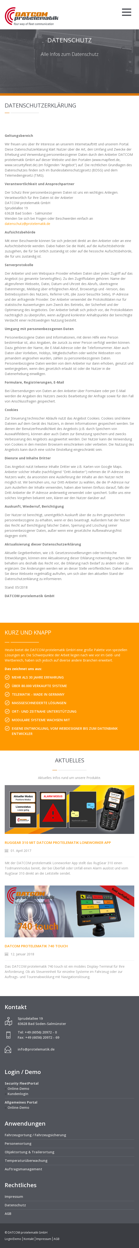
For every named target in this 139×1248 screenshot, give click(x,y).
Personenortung (18, 1143)
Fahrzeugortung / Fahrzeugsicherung (35, 1135)
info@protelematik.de (36, 1049)
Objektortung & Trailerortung (29, 1152)
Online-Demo (18, 1088)
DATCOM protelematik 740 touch (36, 946)
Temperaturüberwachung (26, 1160)
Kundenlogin (18, 1093)
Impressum (14, 1196)
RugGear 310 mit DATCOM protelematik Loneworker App (58, 842)
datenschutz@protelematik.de (27, 223)
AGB (8, 1213)
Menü (126, 12)
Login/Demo (13, 1239)
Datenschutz (15, 1205)
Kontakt (29, 1239)
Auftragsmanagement (23, 1169)
